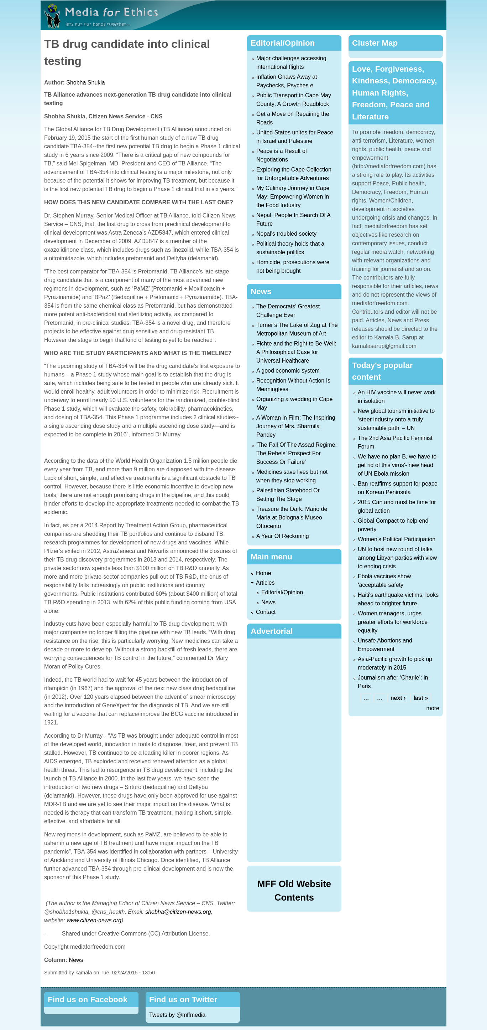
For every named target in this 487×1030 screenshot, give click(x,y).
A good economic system (288, 371)
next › (398, 698)
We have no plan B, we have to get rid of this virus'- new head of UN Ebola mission (397, 465)
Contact (266, 612)
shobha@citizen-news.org (178, 912)
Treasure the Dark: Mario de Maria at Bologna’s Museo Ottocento (291, 517)
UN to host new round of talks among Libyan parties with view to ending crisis (397, 557)
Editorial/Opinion (282, 592)
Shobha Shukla (85, 83)
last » (420, 698)
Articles (265, 583)
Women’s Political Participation (396, 539)
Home (263, 573)
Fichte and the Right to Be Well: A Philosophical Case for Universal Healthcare (296, 352)
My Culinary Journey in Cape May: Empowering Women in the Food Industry (292, 196)
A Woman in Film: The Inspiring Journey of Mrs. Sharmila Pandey (295, 426)
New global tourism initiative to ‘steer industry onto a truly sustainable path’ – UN (396, 419)
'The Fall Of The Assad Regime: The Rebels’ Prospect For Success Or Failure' (296, 453)
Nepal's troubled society (286, 234)
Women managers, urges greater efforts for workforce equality (393, 622)
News (76, 960)
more (432, 708)
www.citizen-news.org (94, 920)
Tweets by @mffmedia (177, 1015)
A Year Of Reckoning (282, 536)
